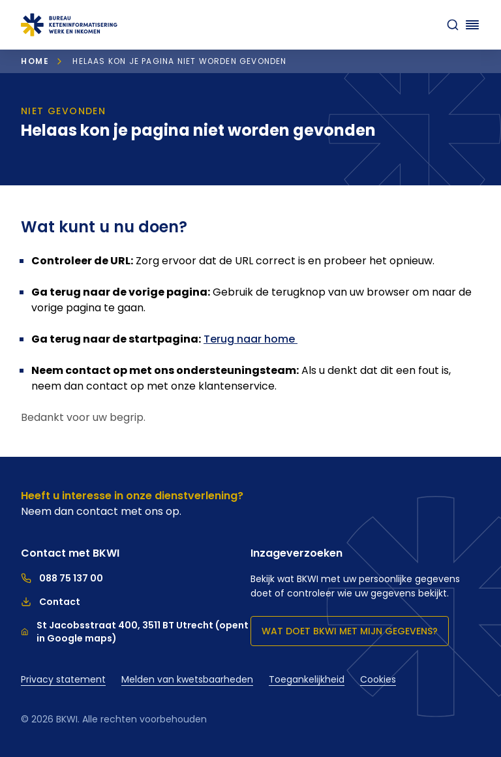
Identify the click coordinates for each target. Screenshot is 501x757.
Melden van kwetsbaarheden (187, 679)
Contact (50, 601)
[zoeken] (452, 24)
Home (35, 61)
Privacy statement (63, 679)
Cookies (378, 679)
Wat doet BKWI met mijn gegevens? (350, 631)
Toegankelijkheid (306, 679)
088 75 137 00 (62, 578)
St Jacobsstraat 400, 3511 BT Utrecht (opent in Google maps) (135, 632)
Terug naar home (250, 339)
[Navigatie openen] (472, 25)
